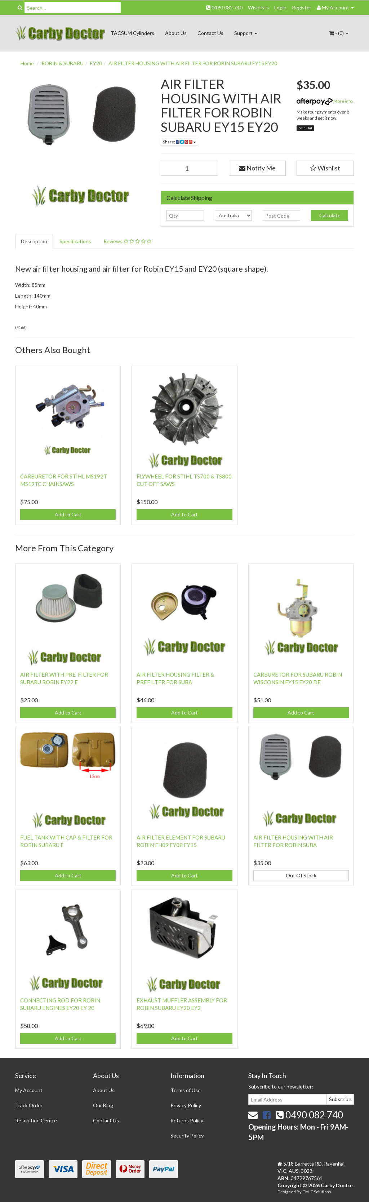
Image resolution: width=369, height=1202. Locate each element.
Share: (179, 141)
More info (324, 101)
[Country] (233, 215)
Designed (287, 1191)
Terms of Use (185, 1090)
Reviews (127, 241)
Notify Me (257, 168)
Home (27, 63)
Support (245, 33)
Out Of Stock (301, 875)
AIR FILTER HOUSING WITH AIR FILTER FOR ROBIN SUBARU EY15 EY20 (192, 63)
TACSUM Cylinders (132, 33)
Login (280, 7)
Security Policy (187, 1135)
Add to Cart (68, 514)
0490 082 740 (224, 7)
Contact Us (210, 33)
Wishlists (258, 7)
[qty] (185, 215)
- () (338, 33)
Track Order (29, 1105)
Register (301, 7)
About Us (176, 33)
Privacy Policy (185, 1105)
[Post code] (281, 215)
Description (34, 241)
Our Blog (103, 1105)
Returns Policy (186, 1120)
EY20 (96, 63)
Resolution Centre (36, 1120)
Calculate (329, 215)
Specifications (75, 241)
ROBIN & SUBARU (62, 63)
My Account (29, 1090)
